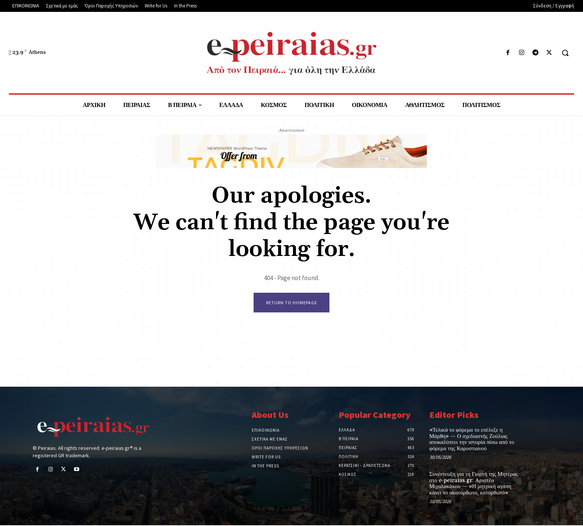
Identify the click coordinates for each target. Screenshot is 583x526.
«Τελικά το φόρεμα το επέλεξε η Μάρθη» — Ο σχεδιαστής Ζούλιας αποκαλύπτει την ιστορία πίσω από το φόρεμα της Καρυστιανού (471, 440)
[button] (565, 53)
